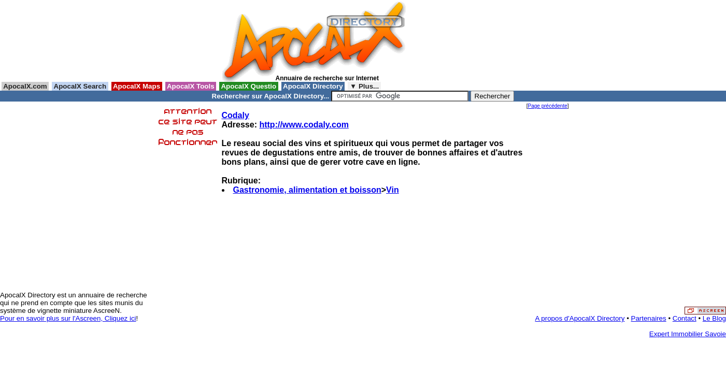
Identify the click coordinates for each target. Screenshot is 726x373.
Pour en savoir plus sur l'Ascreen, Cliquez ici (68, 318)
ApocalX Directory (313, 86)
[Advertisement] (457, 41)
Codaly (235, 115)
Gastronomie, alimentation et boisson (307, 189)
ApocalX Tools (191, 86)
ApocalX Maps (136, 86)
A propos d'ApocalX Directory (580, 318)
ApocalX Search (80, 86)
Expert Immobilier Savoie (687, 334)
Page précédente (547, 106)
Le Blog (714, 318)
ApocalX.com (25, 86)
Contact (684, 318)
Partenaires (648, 318)
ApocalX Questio (248, 86)
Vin (392, 189)
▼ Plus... (364, 86)
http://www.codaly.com (303, 124)
